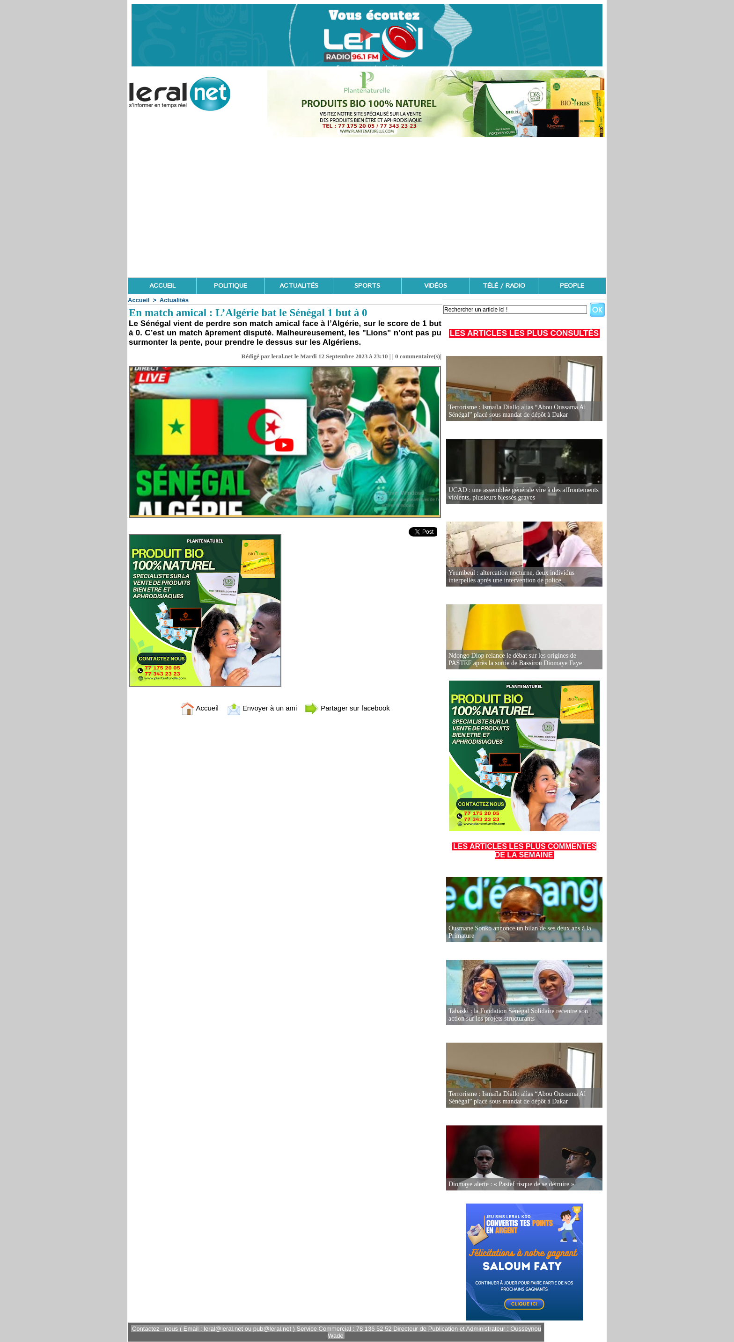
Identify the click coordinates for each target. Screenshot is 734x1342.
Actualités (174, 300)
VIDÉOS (435, 285)
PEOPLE (572, 285)
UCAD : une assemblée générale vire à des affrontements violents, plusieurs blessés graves (523, 493)
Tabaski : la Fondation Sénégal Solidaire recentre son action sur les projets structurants (518, 1015)
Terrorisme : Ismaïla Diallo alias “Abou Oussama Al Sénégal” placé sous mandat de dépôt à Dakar (517, 411)
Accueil (138, 300)
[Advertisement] (367, 207)
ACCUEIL (162, 285)
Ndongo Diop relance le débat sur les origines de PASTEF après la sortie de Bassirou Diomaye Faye (515, 659)
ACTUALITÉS (298, 285)
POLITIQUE (230, 285)
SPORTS (367, 285)
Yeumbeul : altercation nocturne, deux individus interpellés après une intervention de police (511, 576)
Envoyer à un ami (262, 708)
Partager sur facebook (347, 708)
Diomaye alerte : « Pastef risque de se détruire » (511, 1184)
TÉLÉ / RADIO (504, 285)
